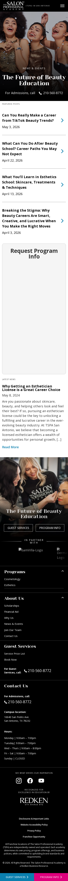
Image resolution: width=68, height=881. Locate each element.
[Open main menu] (62, 5)
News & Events (13, 624)
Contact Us (11, 636)
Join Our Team (12, 630)
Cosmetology (12, 579)
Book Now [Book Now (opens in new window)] (10, 659)
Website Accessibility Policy (34, 824)
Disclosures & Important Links (34, 818)
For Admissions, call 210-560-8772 (34, 93)
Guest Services (18, 528)
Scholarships (11, 605)
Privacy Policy (34, 830)
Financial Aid (11, 611)
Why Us (9, 618)
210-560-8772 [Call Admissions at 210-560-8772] (17, 701)
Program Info (50, 528)
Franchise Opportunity (34, 836)
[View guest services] (17, 877)
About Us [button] (14, 598)
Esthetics (9, 585)
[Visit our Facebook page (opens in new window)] (30, 780)
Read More (10, 447)
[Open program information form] (51, 877)
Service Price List (14, 653)
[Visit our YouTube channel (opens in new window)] (41, 780)
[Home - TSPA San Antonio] (13, 6)
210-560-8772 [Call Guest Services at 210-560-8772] (37, 670)
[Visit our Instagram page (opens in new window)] (18, 780)
